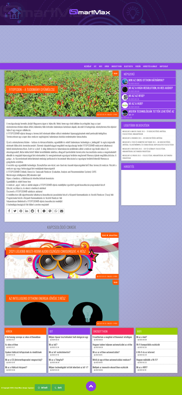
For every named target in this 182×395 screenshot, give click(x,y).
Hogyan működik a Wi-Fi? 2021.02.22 (147, 360)
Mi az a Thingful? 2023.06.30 (56, 360)
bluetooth (128, 66)
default (43, 386)
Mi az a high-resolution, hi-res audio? (151, 88)
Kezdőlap (87, 66)
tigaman (30, 387)
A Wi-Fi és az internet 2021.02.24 (145, 352)
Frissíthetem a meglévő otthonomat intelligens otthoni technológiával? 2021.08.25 (123, 337)
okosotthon (116, 66)
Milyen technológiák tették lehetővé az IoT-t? (151, 112)
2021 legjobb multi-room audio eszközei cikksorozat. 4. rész (47, 251)
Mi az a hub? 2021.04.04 (141, 337)
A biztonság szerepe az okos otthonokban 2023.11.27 (22, 337)
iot (95, 66)
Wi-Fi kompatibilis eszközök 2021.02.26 (148, 345)
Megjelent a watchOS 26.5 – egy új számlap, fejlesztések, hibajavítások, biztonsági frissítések (143, 150)
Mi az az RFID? (136, 96)
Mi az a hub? (136, 103)
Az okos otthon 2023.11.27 (11, 345)
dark (58, 386)
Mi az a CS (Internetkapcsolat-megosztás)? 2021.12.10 (23, 360)
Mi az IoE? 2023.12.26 (54, 345)
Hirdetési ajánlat (150, 66)
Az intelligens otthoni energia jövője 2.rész (37, 297)
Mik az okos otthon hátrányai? (146, 80)
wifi (100, 66)
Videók (138, 66)
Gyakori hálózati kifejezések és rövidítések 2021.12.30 (23, 352)
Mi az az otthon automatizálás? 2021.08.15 (106, 352)
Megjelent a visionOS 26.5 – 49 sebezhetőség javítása (142, 138)
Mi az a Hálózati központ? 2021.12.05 (16, 367)
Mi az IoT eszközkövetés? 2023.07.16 (59, 352)
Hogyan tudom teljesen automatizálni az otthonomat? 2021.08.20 (116, 345)
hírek (107, 66)
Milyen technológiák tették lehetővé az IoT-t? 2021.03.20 (68, 367)
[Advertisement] (91, 44)
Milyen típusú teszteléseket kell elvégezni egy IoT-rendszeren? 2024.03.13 (75, 337)
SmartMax (18, 387)
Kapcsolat (164, 66)
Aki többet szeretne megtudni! (37, 204)
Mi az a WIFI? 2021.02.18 (141, 367)
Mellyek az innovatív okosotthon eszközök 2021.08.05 (110, 367)
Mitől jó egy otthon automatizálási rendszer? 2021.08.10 (112, 360)
